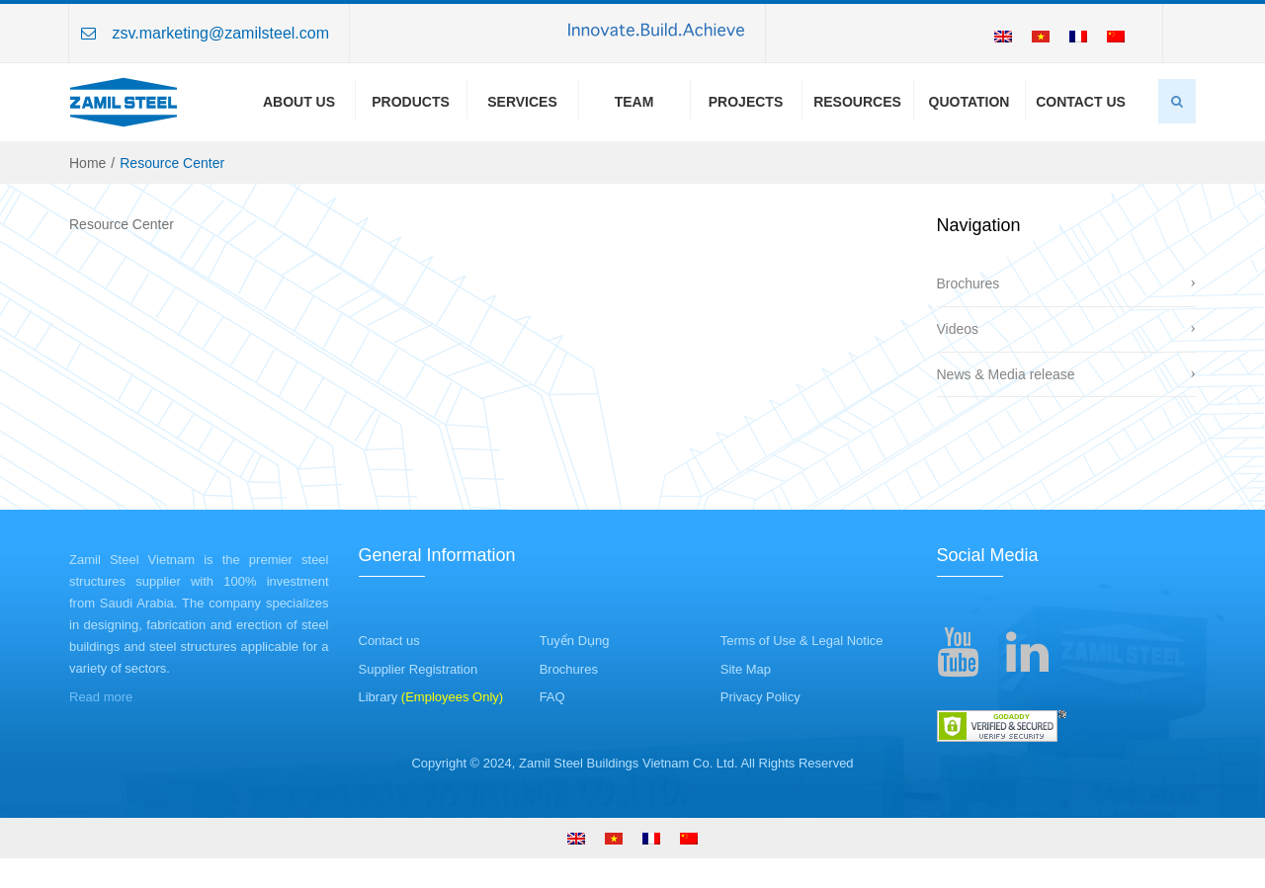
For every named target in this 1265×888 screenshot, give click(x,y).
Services (522, 102)
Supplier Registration (418, 669)
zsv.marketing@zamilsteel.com (220, 33)
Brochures (968, 283)
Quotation (969, 102)
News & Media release (1006, 374)
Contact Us (1081, 102)
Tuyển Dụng (575, 640)
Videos (958, 329)
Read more (100, 696)
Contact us (389, 640)
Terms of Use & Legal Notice (802, 640)
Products (411, 102)
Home (87, 163)
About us (299, 102)
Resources (857, 102)
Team (634, 102)
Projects (746, 102)
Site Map (745, 669)
